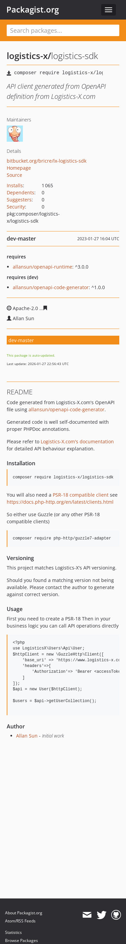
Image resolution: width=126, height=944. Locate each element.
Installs (15, 185)
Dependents (20, 192)
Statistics (13, 932)
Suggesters (19, 199)
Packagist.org (32, 9)
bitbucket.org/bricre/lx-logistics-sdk (46, 161)
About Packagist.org (23, 913)
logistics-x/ (29, 56)
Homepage (19, 168)
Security (16, 206)
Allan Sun (27, 735)
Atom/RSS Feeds (20, 921)
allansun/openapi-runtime (42, 266)
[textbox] (63, 30)
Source (14, 175)
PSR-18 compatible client (81, 495)
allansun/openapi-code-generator (51, 287)
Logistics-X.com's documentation (77, 441)
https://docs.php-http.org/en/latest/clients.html (60, 502)
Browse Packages (21, 940)
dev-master (21, 340)
